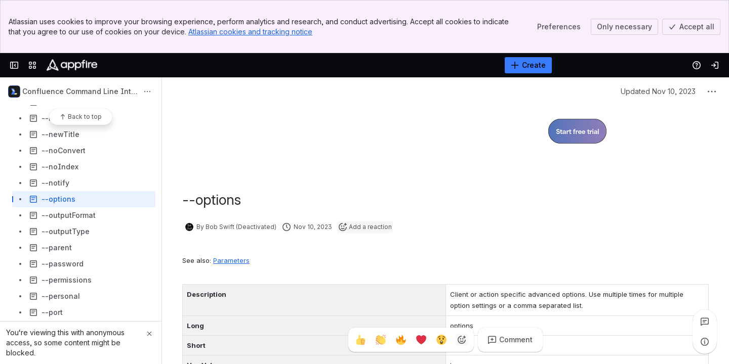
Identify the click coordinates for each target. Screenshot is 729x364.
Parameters (231, 260)
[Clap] (381, 340)
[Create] (528, 65)
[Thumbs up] (360, 340)
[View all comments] (705, 321)
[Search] (339, 65)
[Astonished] (441, 340)
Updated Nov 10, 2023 (658, 91)
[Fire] (401, 340)
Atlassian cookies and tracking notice (250, 31)
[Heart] (421, 340)
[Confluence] (72, 65)
